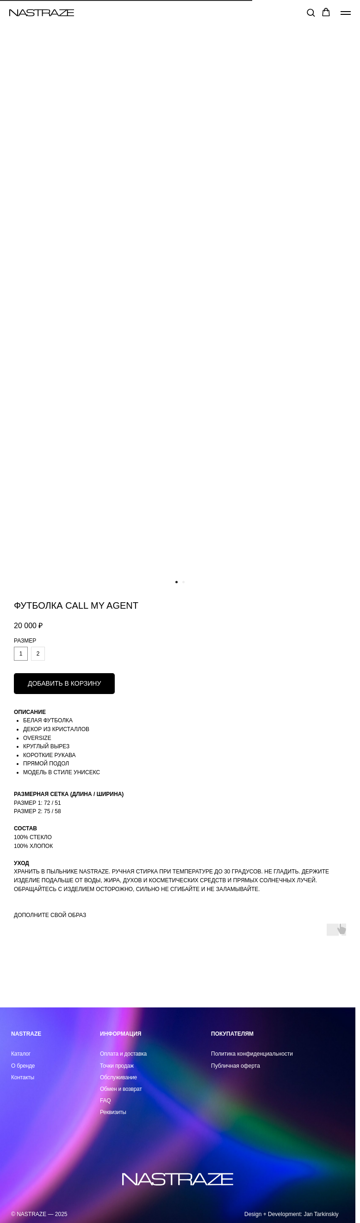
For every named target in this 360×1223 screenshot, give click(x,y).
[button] (310, 12)
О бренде (23, 1066)
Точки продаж (117, 1066)
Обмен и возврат (121, 1089)
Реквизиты (113, 1112)
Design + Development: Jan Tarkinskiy (291, 1214)
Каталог (21, 1054)
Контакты (22, 1077)
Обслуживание (118, 1077)
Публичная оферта (235, 1066)
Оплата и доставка (123, 1054)
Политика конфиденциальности (252, 1054)
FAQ (105, 1100)
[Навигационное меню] (346, 13)
